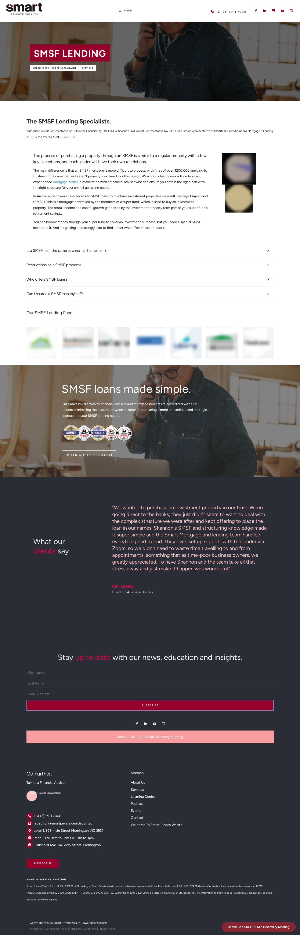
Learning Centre (143, 797)
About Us (138, 782)
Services (87, 68)
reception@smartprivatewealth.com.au (63, 823)
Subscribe (150, 705)
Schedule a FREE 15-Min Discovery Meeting (150, 737)
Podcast (137, 804)
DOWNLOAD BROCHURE (42, 791)
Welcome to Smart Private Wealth (54, 68)
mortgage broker (65, 182)
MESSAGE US (35, 861)
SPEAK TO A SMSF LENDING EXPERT (85, 453)
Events (136, 811)
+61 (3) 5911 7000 (47, 816)
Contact (137, 818)
